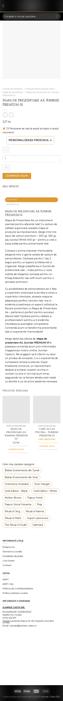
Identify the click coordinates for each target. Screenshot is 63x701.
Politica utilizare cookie (15, 593)
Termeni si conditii (12, 551)
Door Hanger (42, 484)
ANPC (6, 579)
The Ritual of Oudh (16, 524)
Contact (7, 565)
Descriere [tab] (12, 199)
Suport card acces (37, 518)
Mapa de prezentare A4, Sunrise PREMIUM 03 (16, 434)
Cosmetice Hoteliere (13, 89)
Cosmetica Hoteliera (17, 484)
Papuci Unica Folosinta (18, 504)
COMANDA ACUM (17, 175)
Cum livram (9, 560)
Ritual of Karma (35, 511)
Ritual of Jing (12, 511)
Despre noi (9, 547)
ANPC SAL (8, 584)
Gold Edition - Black (16, 490)
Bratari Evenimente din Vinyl (21, 477)
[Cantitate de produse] (31, 158)
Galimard (37, 524)
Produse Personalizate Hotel (40, 89)
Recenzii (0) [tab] (13, 204)
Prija (39, 504)
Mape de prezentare (13, 92)
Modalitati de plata (13, 556)
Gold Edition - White (45, 490)
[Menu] (4, 6)
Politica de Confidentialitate (18, 588)
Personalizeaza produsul (30, 140)
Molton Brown (13, 497)
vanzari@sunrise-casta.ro (23, 625)
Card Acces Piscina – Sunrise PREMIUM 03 (46, 432)
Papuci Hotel (35, 497)
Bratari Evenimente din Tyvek (22, 470)
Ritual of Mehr (13, 518)
